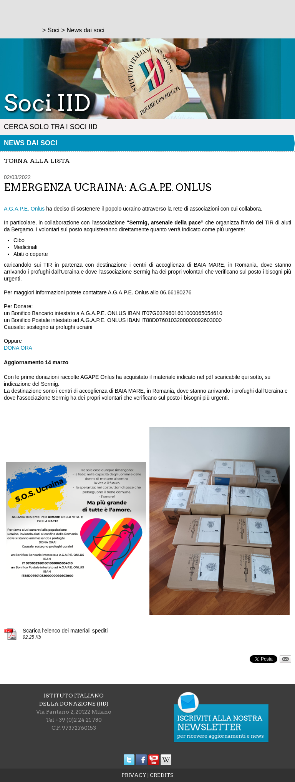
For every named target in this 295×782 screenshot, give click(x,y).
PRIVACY (133, 775)
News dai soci (30, 143)
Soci (54, 30)
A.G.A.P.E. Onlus (24, 209)
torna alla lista (37, 160)
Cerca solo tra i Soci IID (51, 127)
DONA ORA (18, 348)
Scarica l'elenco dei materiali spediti (65, 631)
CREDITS (162, 775)
